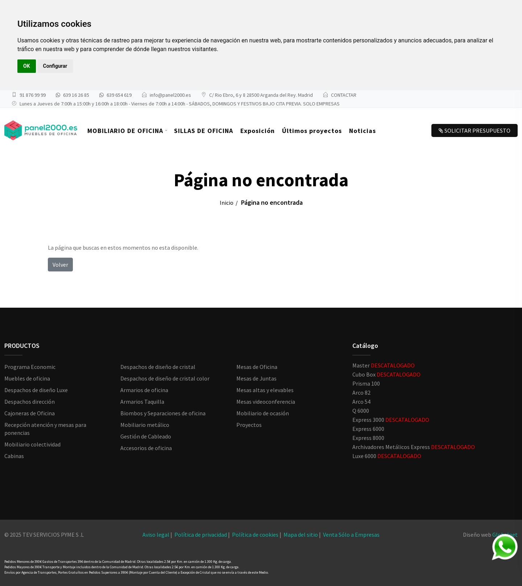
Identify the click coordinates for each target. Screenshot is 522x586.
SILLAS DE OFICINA (203, 130)
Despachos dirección (29, 401)
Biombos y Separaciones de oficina (163, 413)
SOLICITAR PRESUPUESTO (474, 130)
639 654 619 (119, 95)
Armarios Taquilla (142, 401)
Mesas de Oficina (256, 366)
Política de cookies (255, 534)
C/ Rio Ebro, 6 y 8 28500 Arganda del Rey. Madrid (261, 95)
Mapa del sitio (300, 534)
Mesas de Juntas (256, 378)
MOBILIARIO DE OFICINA (125, 130)
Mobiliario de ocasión (262, 413)
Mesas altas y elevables (265, 390)
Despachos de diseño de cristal (157, 366)
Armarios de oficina (144, 390)
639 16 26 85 (76, 95)
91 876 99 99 (33, 95)
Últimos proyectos (312, 130)
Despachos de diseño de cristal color (165, 378)
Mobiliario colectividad (32, 444)
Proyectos (249, 424)
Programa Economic (29, 366)
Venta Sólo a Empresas (351, 534)
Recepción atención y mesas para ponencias (45, 428)
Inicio (226, 202)
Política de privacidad (200, 534)
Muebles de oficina (27, 378)
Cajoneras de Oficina (29, 413)
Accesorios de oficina (146, 448)
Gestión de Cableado (145, 436)
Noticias (362, 130)
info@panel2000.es (170, 95)
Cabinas (14, 456)
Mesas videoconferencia (265, 401)
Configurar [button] (55, 66)
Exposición (257, 130)
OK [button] (26, 66)
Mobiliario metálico (144, 424)
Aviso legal (155, 534)
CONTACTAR (343, 95)
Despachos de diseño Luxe (36, 390)
